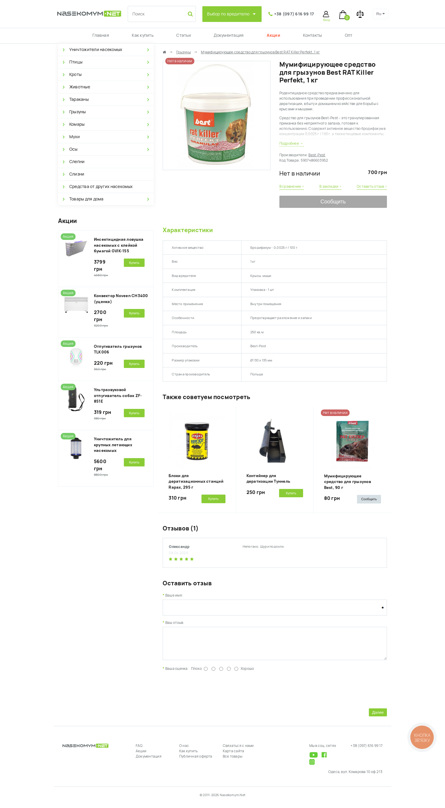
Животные (79, 87)
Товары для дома (86, 199)
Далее (378, 717)
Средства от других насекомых (101, 186)
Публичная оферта (195, 760)
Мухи (74, 136)
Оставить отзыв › (372, 186)
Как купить (142, 35)
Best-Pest (316, 155)
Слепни (76, 161)
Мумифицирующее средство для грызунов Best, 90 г (347, 482)
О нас (184, 750)
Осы (73, 149)
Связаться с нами (238, 750)
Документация (229, 35)
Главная (100, 35)
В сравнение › (291, 186)
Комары (76, 124)
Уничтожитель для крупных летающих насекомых (113, 444)
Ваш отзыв (174, 622)
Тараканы (79, 99)
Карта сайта (233, 755)
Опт (349, 35)
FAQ (139, 750)
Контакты (312, 35)
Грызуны (77, 111)
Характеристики (187, 230)
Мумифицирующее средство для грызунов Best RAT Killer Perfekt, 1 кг (260, 52)
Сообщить (333, 202)
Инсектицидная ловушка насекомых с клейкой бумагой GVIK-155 (118, 245)
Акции (273, 35)
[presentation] (208, 693)
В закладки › (330, 186)
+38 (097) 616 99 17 (294, 14)
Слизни (76, 174)
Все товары (232, 760)
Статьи (183, 35)
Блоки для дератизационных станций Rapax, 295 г (196, 481)
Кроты (75, 74)
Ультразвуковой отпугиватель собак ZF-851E (118, 395)
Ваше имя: (174, 595)
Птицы (75, 62)
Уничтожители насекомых (95, 49)
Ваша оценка (176, 673)
